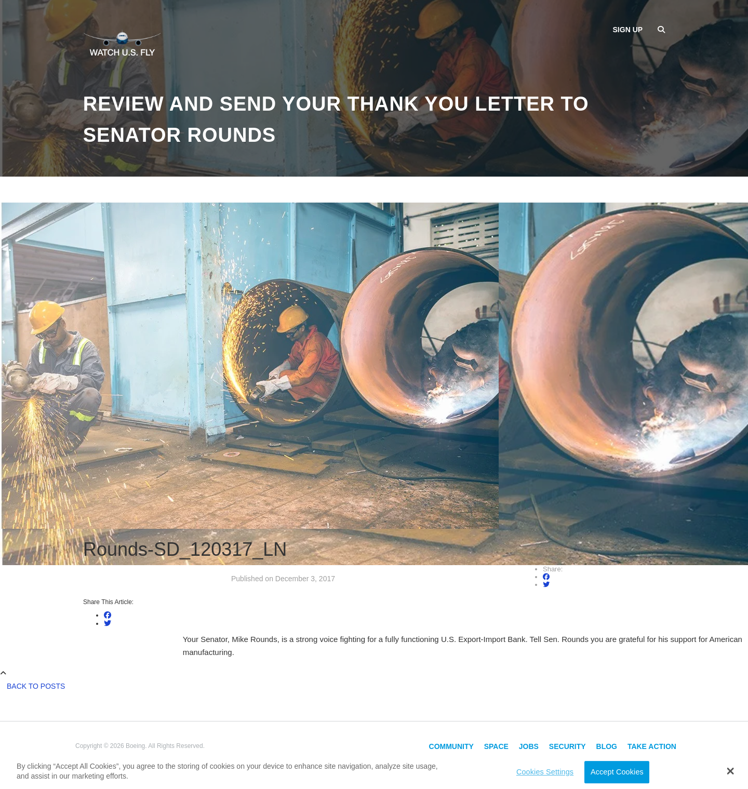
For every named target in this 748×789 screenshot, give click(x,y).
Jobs (529, 746)
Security (567, 746)
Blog (606, 746)
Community (451, 746)
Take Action (651, 746)
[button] (730, 770)
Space (496, 746)
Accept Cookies (617, 772)
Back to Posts (36, 686)
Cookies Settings (544, 772)
